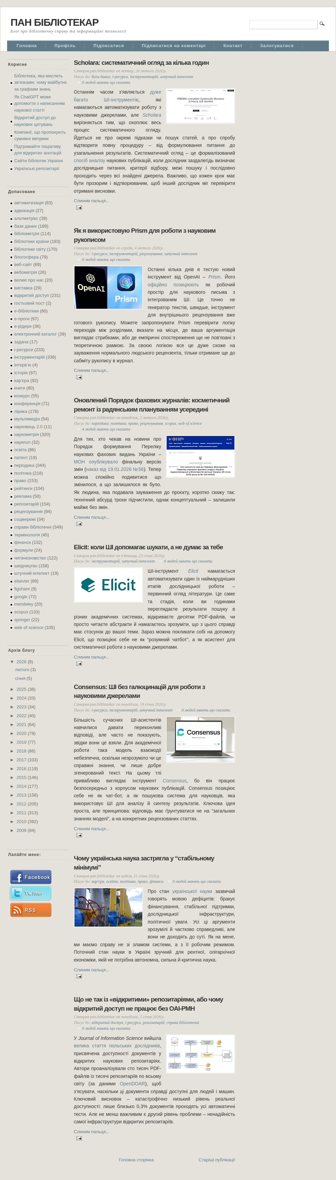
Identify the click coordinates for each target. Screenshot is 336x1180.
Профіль (65, 45)
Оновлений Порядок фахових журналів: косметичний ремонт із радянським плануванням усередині (152, 405)
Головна (27, 45)
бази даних (25, 226)
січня (21, 678)
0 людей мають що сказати (106, 82)
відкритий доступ (31, 295)
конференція (27, 403)
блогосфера (26, 257)
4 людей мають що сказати (106, 429)
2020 (22, 733)
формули (23, 550)
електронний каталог (35, 334)
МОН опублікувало (96, 461)
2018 (22, 751)
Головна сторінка (136, 1159)
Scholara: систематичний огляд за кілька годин (141, 62)
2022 (22, 715)
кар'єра (21, 380)
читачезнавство (30, 557)
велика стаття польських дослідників (117, 1045)
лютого (22, 669)
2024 (22, 698)
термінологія (27, 534)
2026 (22, 661)
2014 (22, 786)
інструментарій (29, 357)
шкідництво (25, 565)
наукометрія (26, 434)
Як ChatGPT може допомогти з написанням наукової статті (39, 103)
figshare (22, 588)
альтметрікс (26, 218)
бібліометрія (26, 233)
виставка (23, 287)
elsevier (21, 581)
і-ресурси (23, 349)
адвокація (24, 210)
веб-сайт (23, 264)
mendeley (23, 604)
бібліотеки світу (30, 249)
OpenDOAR (132, 1083)
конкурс (22, 395)
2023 (22, 706)
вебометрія (25, 272)
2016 (22, 768)
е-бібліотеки (26, 310)
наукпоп (22, 442)
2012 (22, 803)
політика (22, 473)
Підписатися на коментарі (174, 45)
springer (22, 619)
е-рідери (22, 326)
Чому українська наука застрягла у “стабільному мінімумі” (144, 863)
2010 (22, 821)
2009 (22, 830)
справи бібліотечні (32, 527)
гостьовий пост (29, 303)
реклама (22, 496)
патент (21, 457)
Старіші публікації (216, 1159)
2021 (22, 724)
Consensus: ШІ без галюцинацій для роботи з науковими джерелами (139, 691)
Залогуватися (277, 45)
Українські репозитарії (36, 168)
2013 (22, 795)
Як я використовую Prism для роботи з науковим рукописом (144, 235)
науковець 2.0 (28, 426)
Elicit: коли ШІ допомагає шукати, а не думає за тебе (148, 547)
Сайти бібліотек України (38, 160)
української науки (192, 891)
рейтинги (23, 488)
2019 (22, 742)
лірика (20, 411)
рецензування (28, 511)
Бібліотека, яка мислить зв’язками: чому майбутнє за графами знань (40, 82)
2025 (22, 689)
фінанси (22, 542)
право (20, 480)
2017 (22, 759)
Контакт (233, 45)
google (20, 596)
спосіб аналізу (89, 160)
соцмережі (25, 519)
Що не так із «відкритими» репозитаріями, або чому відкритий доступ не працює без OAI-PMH (148, 1004)
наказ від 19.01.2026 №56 (115, 469)
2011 (22, 812)
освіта (20, 449)
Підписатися (108, 45)
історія (21, 372)
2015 (22, 777)
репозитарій (26, 504)
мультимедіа (27, 418)
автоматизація (29, 202)
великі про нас (29, 280)
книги (19, 388)
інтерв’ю (22, 364)
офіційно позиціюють (173, 284)
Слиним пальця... (91, 200)
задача (21, 341)
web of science (28, 627)
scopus (21, 611)
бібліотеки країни (31, 241)
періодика (24, 465)
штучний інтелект (31, 573)
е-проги (21, 318)
